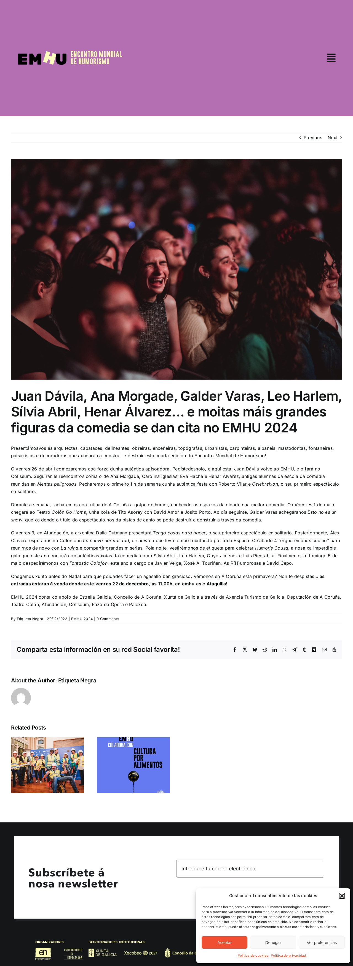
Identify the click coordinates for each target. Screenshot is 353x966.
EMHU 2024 (82, 619)
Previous (313, 137)
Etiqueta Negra (30, 619)
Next (333, 137)
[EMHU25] (42, 53)
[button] (342, 895)
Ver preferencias (322, 942)
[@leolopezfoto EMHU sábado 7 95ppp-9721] (176, 269)
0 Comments (108, 619)
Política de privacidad (288, 955)
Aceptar (224, 942)
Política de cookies (253, 955)
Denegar (273, 942)
